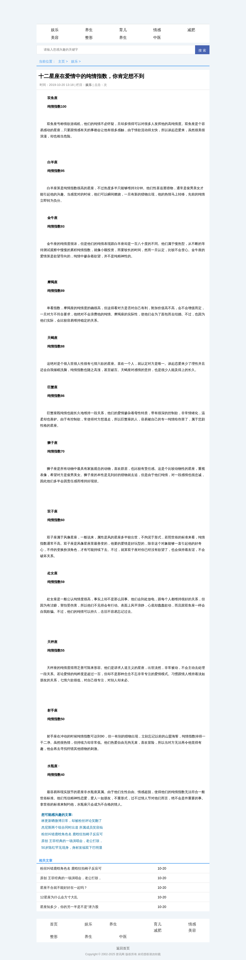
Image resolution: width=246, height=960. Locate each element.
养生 (89, 30)
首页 (54, 924)
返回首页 (123, 948)
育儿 (123, 30)
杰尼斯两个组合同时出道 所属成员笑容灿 (72, 827)
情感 (157, 30)
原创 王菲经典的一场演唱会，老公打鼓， (72, 841)
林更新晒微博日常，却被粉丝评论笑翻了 (71, 821)
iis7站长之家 (127, 924)
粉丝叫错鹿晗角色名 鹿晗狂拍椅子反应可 (72, 834)
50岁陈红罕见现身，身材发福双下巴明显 (71, 847)
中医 (157, 37)
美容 (55, 37)
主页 (61, 61)
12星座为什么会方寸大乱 (59, 897)
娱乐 (55, 30)
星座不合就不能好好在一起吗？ (63, 887)
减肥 (191, 30)
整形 (89, 37)
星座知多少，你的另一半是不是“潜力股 (69, 907)
